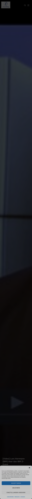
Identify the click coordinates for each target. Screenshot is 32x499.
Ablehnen (16, 488)
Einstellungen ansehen (16, 492)
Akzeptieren (16, 483)
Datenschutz (17, 496)
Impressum (22, 496)
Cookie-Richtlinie (10, 496)
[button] (29, 468)
